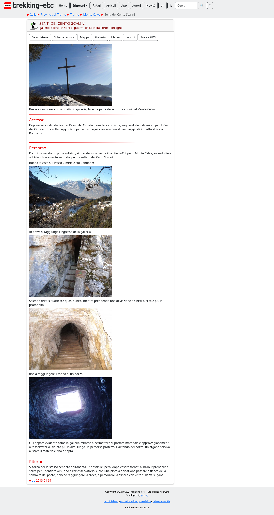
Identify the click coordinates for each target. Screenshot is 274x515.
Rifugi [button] (97, 5)
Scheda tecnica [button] (64, 37)
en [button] (162, 5)
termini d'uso (111, 501)
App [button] (124, 5)
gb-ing (144, 495)
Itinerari (79, 5)
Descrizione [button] (40, 37)
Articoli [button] (111, 5)
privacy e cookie (161, 501)
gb (33, 480)
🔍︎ (202, 5)
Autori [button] (136, 5)
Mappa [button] (84, 37)
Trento (74, 14)
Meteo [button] (115, 37)
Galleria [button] (100, 37)
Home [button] (63, 5)
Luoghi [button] (130, 37)
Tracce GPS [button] (148, 37)
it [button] (171, 5)
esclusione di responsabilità (135, 501)
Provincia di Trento (53, 14)
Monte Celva (91, 14)
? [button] (210, 5)
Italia (33, 14)
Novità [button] (150, 5)
